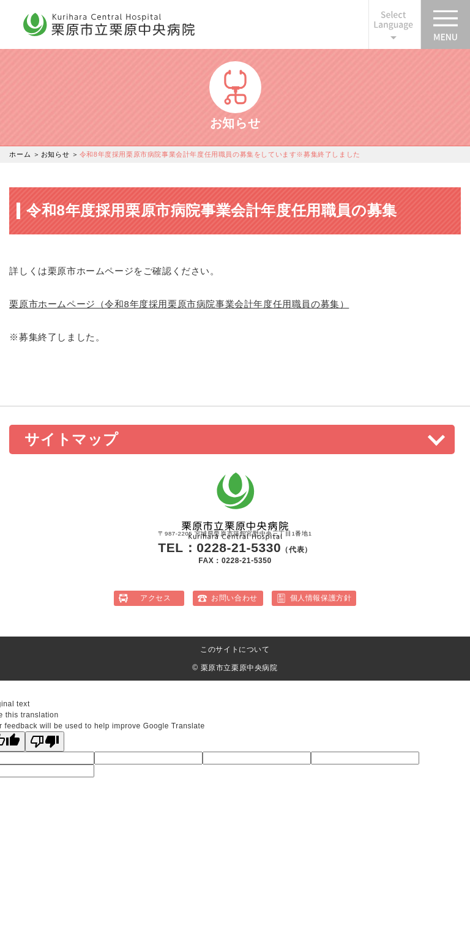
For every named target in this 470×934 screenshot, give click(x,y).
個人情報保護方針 (321, 598)
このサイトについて (234, 649)
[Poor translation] (44, 741)
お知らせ (55, 154)
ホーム (20, 154)
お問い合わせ (234, 598)
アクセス (155, 598)
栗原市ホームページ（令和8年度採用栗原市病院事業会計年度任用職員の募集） (179, 304)
